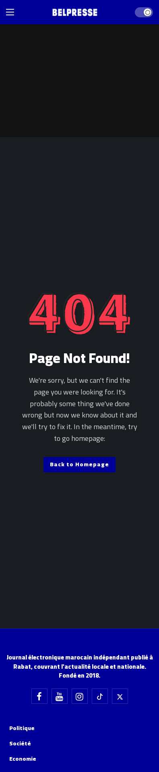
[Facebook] (39, 696)
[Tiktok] (100, 696)
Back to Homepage (79, 464)
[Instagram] (80, 696)
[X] (120, 696)
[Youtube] (60, 696)
